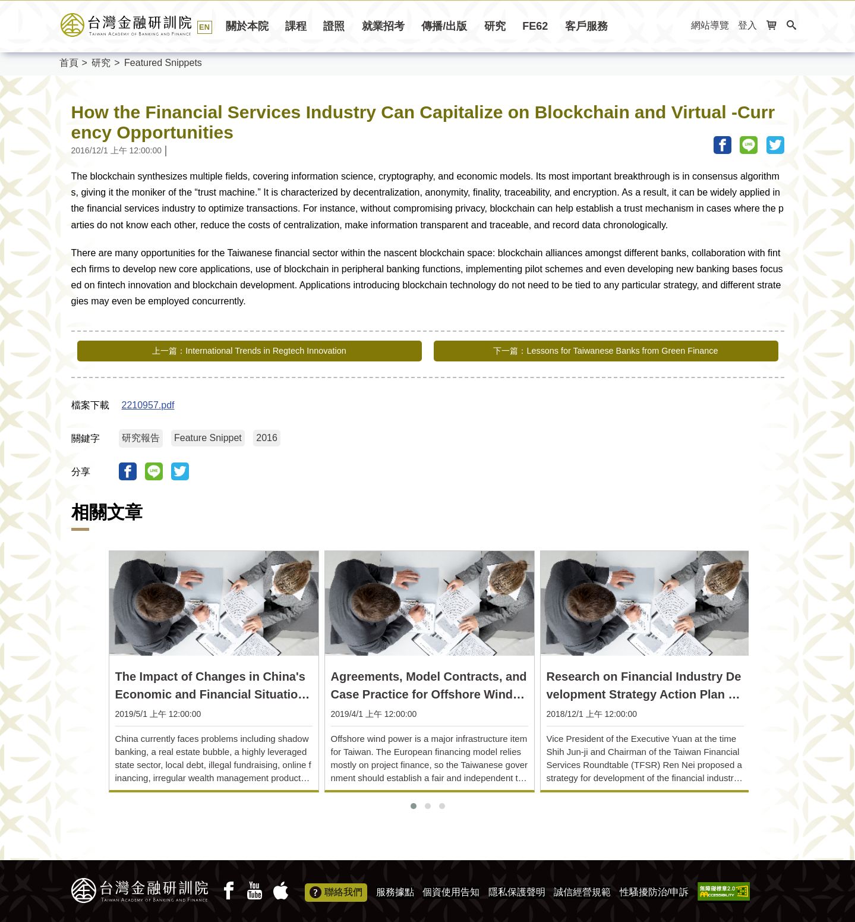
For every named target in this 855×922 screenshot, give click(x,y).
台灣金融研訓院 (139, 25)
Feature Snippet (208, 435)
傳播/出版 (444, 26)
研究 (495, 26)
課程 (296, 26)
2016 (266, 435)
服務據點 (395, 889)
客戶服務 (586, 26)
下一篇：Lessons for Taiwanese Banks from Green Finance (605, 351)
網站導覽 (710, 25)
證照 (334, 26)
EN (204, 27)
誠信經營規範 (582, 889)
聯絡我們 (336, 890)
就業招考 (383, 26)
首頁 (68, 63)
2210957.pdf (148, 402)
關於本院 (247, 26)
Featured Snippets (163, 63)
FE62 (535, 26)
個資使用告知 (450, 889)
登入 (747, 25)
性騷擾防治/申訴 (654, 889)
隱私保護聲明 (516, 889)
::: (678, 26)
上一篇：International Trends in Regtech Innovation (249, 351)
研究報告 (141, 435)
